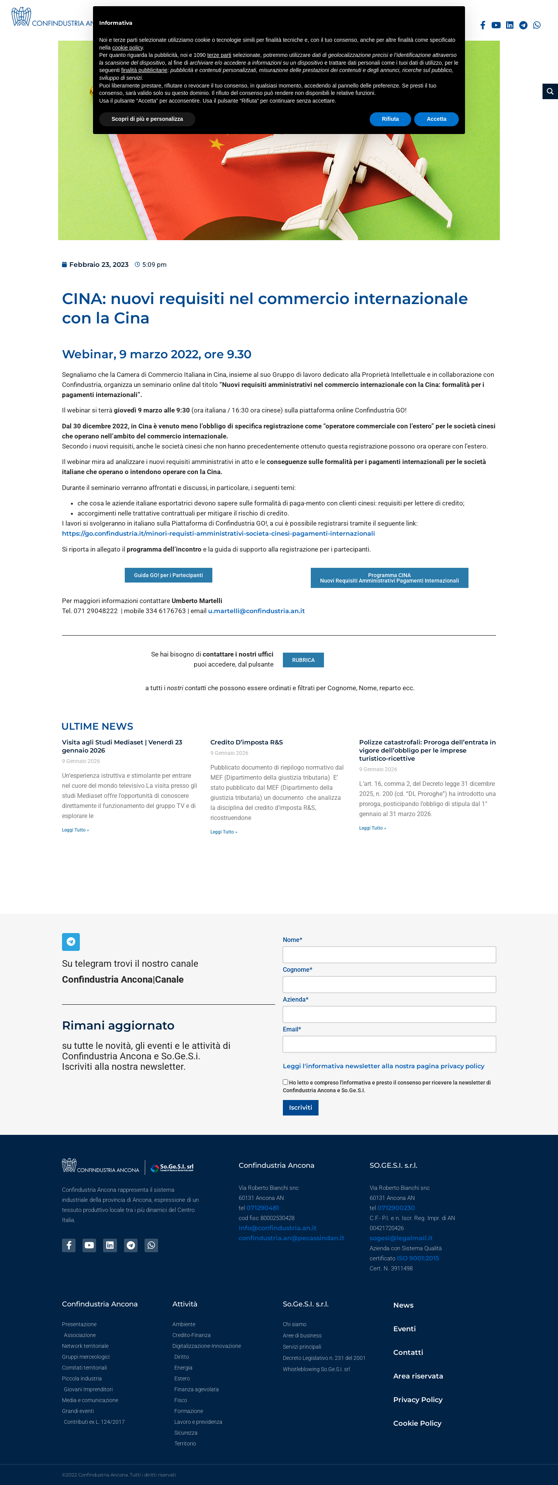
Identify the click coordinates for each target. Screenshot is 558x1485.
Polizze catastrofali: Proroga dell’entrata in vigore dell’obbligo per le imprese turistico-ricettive (427, 750)
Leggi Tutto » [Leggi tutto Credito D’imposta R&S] (224, 832)
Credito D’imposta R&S (246, 742)
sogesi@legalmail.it (401, 1238)
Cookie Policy (417, 1423)
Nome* (292, 940)
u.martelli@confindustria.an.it (256, 611)
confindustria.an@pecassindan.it (291, 1238)
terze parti (219, 55)
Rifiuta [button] (390, 119)
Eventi (404, 1329)
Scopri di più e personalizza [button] (147, 119)
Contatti (408, 1352)
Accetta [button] (436, 119)
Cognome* (297, 969)
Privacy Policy (418, 1400)
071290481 (262, 1208)
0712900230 (396, 1208)
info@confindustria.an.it (278, 1228)
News (403, 1305)
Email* (292, 1029)
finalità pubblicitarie (144, 70)
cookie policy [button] (127, 48)
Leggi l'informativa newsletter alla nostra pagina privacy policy (383, 1066)
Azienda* (295, 999)
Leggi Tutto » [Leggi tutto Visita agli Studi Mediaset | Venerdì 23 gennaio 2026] (75, 830)
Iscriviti (300, 1107)
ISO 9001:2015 (418, 1258)
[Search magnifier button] (550, 91)
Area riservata (418, 1376)
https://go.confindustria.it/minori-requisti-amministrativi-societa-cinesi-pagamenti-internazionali (218, 533)
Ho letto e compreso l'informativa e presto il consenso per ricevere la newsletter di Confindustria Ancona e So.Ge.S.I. (387, 1086)
